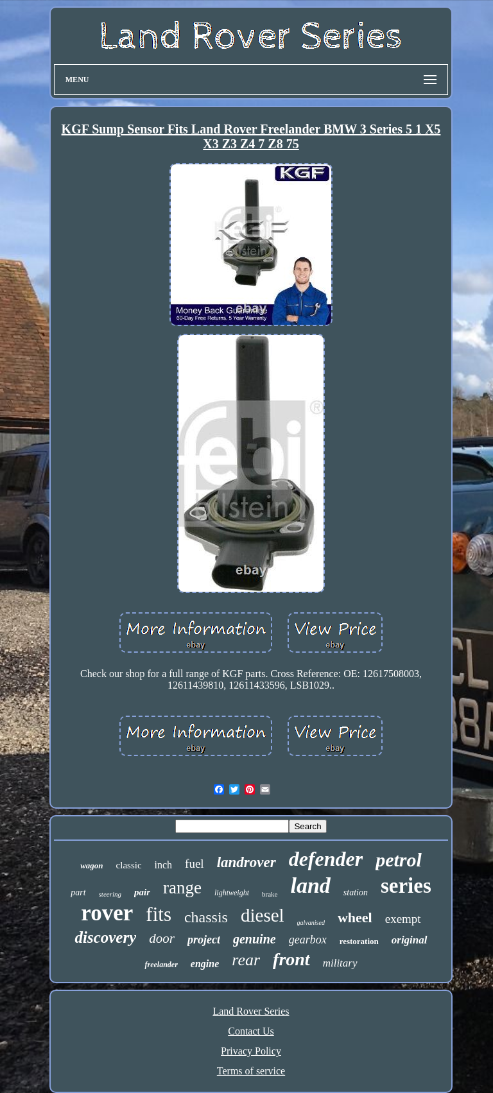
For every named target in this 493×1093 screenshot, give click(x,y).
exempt (403, 918)
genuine (254, 939)
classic (129, 865)
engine (205, 963)
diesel (262, 915)
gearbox (308, 939)
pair (142, 892)
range (182, 887)
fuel (194, 863)
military (340, 963)
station (355, 892)
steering (110, 894)
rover (107, 912)
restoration (359, 941)
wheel (355, 917)
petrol (399, 859)
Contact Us (251, 1031)
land (310, 885)
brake (269, 894)
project (203, 939)
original (410, 940)
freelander (160, 964)
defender (326, 858)
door (162, 938)
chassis (206, 917)
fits (158, 914)
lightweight (231, 892)
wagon (91, 865)
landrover (246, 862)
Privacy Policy (251, 1051)
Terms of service (251, 1070)
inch (164, 864)
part (78, 892)
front (291, 959)
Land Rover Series (250, 1011)
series (406, 885)
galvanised (311, 922)
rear (246, 960)
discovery (105, 937)
